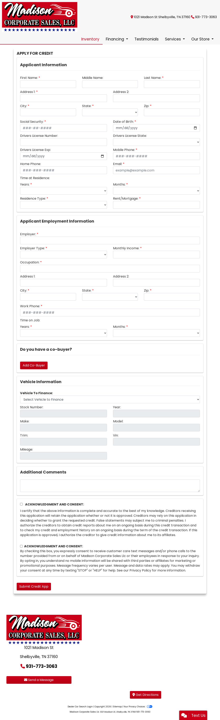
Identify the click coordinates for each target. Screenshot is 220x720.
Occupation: (29, 262)
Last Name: (152, 77)
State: (86, 106)
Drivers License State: (130, 135)
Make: (24, 421)
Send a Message (39, 680)
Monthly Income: (126, 248)
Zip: (146, 106)
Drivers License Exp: (35, 150)
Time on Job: (30, 320)
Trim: (24, 435)
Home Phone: (30, 164)
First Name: (29, 77)
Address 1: (27, 92)
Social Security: (32, 121)
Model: (118, 421)
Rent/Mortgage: (125, 198)
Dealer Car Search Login (80, 706)
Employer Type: (32, 248)
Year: (117, 407)
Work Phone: (30, 306)
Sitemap (117, 706)
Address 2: (121, 92)
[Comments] (110, 486)
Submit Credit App (33, 586)
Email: (117, 164)
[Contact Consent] (21, 546)
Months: (119, 184)
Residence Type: (33, 198)
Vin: (115, 435)
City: (23, 106)
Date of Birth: (123, 121)
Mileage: (26, 449)
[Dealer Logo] (39, 16)
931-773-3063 (206, 17)
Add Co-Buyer (34, 365)
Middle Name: (92, 77)
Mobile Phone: (124, 150)
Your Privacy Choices (138, 706)
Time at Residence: (35, 178)
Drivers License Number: (39, 135)
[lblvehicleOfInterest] (110, 399)
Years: (25, 184)
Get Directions (145, 694)
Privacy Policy (140, 570)
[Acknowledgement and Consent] (21, 504)
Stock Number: (31, 407)
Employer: (28, 234)
